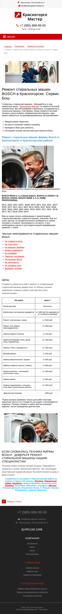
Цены (32, 547)
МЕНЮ (11, 36)
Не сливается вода (13, 241)
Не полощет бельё (13, 259)
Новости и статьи (35, 46)
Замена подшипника (32, 575)
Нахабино (17, 483)
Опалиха (39, 481)
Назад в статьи (11, 501)
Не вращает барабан (14, 247)
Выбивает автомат (13, 268)
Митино (52, 486)
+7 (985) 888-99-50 (33, 25)
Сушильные (32, 543)
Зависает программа (14, 256)
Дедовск (9, 486)
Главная (7, 46)
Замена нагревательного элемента (32, 592)
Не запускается (12, 262)
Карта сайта (43, 609)
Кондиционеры (32, 554)
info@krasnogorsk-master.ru (32, 6)
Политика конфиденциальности (27, 609)
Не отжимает (11, 253)
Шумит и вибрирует (14, 250)
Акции (32, 550)
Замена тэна (32, 571)
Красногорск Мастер (29, 106)
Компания (19, 46)
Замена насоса (32, 568)
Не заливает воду (13, 265)
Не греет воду (11, 244)
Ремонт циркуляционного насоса (32, 588)
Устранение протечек (32, 596)
